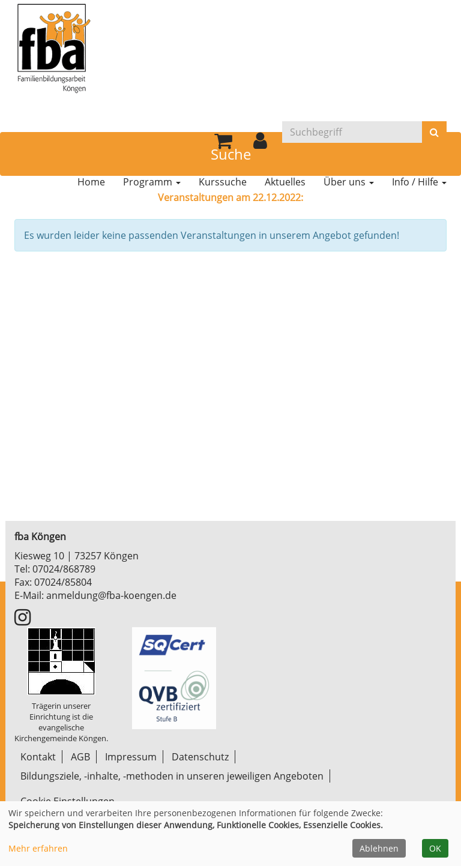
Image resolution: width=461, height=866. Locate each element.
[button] (260, 144)
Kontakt (38, 756)
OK (435, 848)
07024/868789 (63, 569)
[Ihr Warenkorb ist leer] (223, 144)
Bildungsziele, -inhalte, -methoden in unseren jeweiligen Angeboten (172, 776)
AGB (80, 756)
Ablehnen (379, 848)
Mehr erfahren (38, 848)
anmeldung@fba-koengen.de (111, 595)
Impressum (131, 756)
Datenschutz (200, 756)
